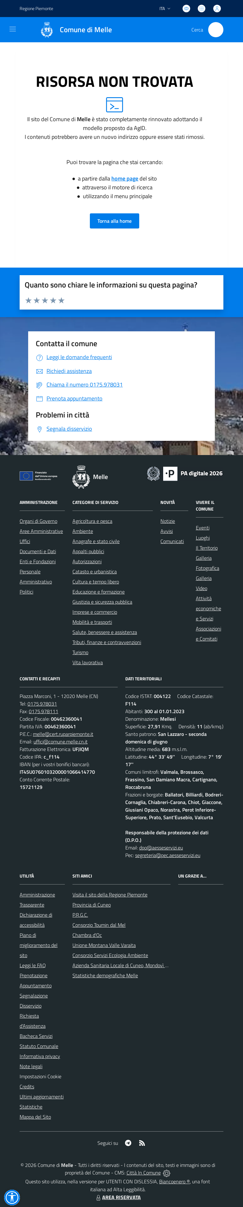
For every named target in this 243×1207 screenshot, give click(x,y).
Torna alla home (114, 221)
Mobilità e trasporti (92, 622)
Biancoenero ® (174, 1181)
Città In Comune (144, 1172)
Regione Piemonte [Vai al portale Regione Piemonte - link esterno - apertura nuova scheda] (36, 8)
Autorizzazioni (87, 561)
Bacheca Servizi (36, 1036)
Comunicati (172, 541)
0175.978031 (42, 703)
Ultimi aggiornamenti (42, 1096)
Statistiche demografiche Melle (105, 975)
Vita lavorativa (87, 662)
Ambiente (82, 531)
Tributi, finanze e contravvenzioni (106, 642)
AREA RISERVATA (118, 1197)
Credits (27, 1086)
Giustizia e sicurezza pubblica (102, 602)
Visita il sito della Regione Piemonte (109, 894)
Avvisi (166, 531)
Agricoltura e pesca (92, 521)
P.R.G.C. (80, 915)
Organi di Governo (38, 521)
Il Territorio (207, 548)
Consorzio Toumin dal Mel (99, 925)
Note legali (31, 1066)
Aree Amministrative (41, 531)
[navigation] (12, 29)
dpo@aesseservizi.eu (161, 847)
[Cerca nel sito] (215, 29)
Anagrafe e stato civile (96, 541)
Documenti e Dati (38, 551)
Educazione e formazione (98, 591)
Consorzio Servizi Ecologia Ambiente (110, 955)
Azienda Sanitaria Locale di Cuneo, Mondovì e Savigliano (131, 965)
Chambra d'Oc (87, 935)
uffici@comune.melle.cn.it (61, 741)
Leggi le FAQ (33, 965)
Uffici (25, 541)
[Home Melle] (73, 30)
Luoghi (203, 537)
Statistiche (31, 1106)
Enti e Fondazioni (38, 561)
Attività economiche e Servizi (208, 608)
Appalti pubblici (88, 551)
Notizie (167, 521)
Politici (26, 591)
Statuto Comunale (39, 1046)
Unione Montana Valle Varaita (104, 945)
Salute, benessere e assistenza (104, 632)
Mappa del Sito (35, 1117)
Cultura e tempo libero (95, 581)
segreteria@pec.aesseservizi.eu (167, 855)
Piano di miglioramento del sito (39, 945)
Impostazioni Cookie (40, 1076)
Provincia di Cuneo (91, 904)
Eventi (202, 527)
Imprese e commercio (94, 612)
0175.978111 (43, 711)
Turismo (80, 652)
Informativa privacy (40, 1056)
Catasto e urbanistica (94, 571)
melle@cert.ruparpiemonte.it (63, 734)
